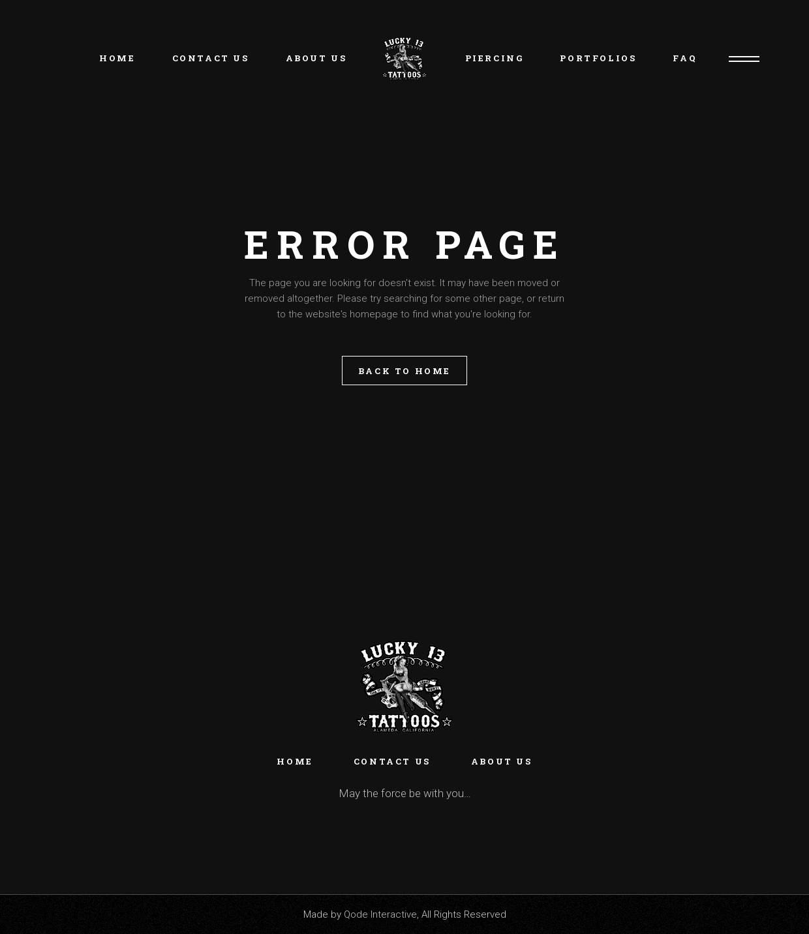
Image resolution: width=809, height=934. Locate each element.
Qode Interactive (380, 914)
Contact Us (392, 761)
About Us (501, 761)
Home (295, 761)
